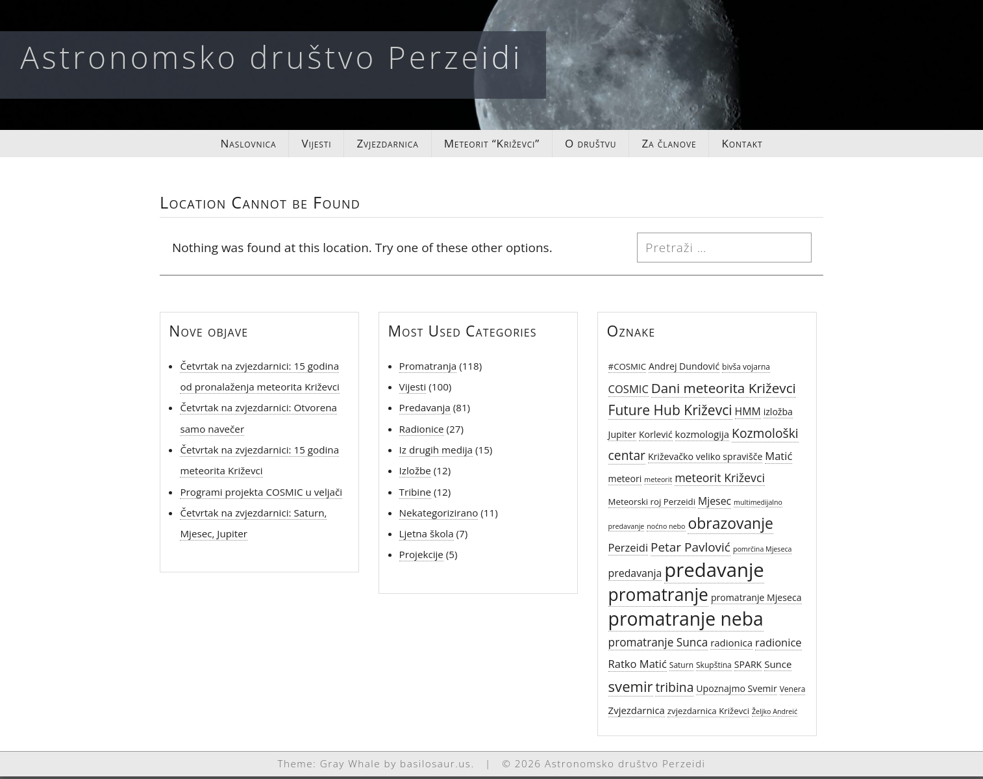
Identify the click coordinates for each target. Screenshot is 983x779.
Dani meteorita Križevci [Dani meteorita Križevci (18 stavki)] (723, 391)
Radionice (421, 431)
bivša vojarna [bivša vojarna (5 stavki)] (746, 369)
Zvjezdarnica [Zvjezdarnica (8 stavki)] (636, 713)
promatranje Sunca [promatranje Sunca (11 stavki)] (658, 645)
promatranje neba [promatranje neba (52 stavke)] (686, 621)
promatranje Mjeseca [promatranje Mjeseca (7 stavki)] (756, 600)
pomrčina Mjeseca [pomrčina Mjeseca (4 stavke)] (762, 552)
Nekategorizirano (439, 515)
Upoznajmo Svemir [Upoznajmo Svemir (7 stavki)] (736, 691)
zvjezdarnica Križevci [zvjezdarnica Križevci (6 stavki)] (708, 714)
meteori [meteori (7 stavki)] (625, 482)
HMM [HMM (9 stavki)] (748, 414)
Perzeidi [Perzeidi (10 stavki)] (628, 550)
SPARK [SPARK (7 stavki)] (748, 667)
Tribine (415, 494)
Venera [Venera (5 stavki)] (793, 692)
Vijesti (305, 144)
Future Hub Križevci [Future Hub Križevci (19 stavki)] (670, 413)
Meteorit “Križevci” (492, 144)
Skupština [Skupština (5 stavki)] (714, 667)
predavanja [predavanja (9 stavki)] (635, 576)
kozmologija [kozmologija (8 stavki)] (702, 436)
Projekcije (421, 557)
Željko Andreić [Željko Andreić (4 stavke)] (774, 714)
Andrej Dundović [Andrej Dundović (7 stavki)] (684, 369)
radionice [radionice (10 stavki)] (778, 645)
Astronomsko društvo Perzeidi (271, 57)
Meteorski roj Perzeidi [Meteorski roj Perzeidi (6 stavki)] (651, 504)
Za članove (681, 144)
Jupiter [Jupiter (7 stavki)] (622, 437)
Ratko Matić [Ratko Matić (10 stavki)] (637, 666)
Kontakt (758, 144)
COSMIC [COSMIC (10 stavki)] (628, 392)
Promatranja (428, 368)
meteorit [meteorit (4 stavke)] (658, 482)
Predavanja (425, 410)
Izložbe (415, 473)
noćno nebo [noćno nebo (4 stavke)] (666, 529)
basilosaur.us (435, 766)
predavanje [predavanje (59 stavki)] (714, 573)
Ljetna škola (426, 536)
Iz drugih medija (436, 452)
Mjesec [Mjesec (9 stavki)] (714, 503)
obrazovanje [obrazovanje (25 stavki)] (730, 526)
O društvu (597, 144)
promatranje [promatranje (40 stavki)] (658, 597)
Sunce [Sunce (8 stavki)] (777, 666)
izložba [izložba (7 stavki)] (778, 415)
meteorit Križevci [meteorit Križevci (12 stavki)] (720, 481)
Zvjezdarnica (380, 144)
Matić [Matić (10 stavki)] (778, 459)
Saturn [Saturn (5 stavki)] (681, 667)
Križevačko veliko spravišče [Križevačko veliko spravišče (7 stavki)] (705, 459)
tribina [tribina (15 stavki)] (674, 690)
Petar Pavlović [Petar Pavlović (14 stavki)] (690, 550)
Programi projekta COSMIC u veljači (261, 494)
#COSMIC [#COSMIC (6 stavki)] (627, 369)
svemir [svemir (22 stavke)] (630, 689)
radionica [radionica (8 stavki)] (731, 645)
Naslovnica (233, 144)
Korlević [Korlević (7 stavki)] (656, 437)
